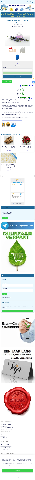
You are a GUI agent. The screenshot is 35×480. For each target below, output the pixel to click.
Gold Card (3, 436)
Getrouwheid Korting (5, 447)
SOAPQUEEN (17, 16)
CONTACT (23, 16)
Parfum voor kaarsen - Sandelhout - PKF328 (8, 147)
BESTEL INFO (20, 13)
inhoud (4, 67)
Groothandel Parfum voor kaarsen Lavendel (12, 120)
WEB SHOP (7, 13)
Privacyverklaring (4, 426)
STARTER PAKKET (15, 14)
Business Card (4, 437)
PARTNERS (12, 16)
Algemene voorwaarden (6, 424)
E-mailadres (4, 283)
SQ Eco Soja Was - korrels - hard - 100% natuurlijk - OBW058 (8, 166)
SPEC (10, 128)
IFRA (4, 128)
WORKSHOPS (31, 14)
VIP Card (2, 434)
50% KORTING (27, 13)
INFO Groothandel (5, 444)
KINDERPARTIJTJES (23, 14)
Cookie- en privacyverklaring (19, 465)
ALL (7, 128)
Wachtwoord (4, 288)
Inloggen (4, 294)
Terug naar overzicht (7, 81)
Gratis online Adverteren (6, 446)
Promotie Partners (5, 449)
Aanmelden (5, 217)
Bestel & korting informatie (7, 427)
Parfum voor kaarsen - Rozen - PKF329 (26, 147)
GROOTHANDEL (13, 13)
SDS (2, 128)
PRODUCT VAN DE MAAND (6, 14)
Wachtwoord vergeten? (6, 297)
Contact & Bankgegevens (6, 429)
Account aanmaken (6, 310)
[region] (17, 463)
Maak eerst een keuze (17, 73)
